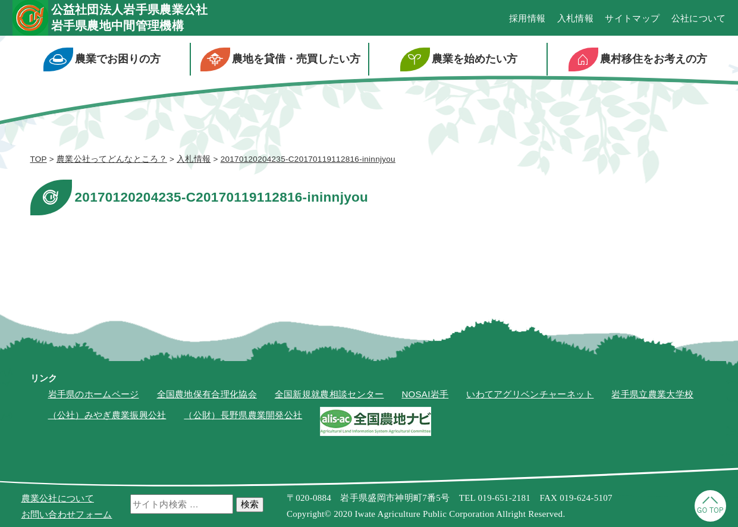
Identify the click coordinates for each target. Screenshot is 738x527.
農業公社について (57, 498)
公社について (698, 18)
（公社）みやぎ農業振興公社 (107, 415)
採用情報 (527, 18)
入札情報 (575, 18)
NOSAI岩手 (424, 394)
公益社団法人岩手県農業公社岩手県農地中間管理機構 (129, 17)
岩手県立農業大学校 (652, 394)
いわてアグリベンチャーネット (529, 394)
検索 (250, 504)
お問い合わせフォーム (66, 514)
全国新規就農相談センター (329, 394)
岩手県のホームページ (93, 394)
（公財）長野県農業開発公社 (243, 415)
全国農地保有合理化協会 (207, 394)
